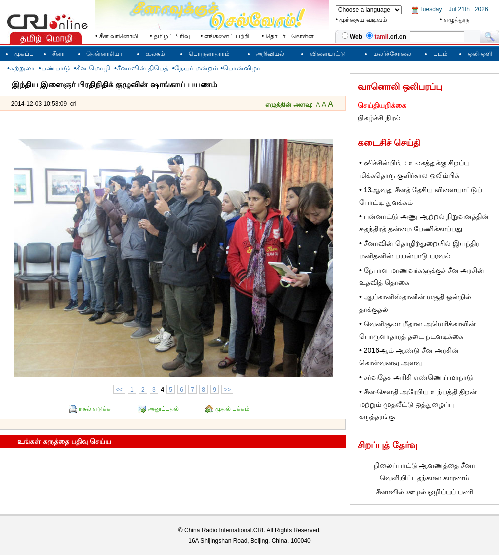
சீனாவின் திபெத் (142, 68)
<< (119, 389)
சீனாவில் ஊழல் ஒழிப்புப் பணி (425, 492)
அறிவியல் (270, 53)
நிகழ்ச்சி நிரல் (379, 118)
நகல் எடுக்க (95, 408)
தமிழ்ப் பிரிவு (172, 36)
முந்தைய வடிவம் (363, 19)
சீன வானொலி (118, 36)
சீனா (58, 53)
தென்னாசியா (104, 53)
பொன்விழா (241, 68)
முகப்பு (24, 53)
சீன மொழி (93, 68)
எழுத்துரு (456, 19)
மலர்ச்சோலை (392, 53)
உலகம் (155, 53)
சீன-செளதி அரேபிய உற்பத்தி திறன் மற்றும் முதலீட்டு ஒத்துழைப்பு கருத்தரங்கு (418, 404)
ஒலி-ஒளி (480, 53)
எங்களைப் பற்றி (226, 36)
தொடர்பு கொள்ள (290, 36)
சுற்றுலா (22, 68)
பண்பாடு (55, 68)
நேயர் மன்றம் (196, 68)
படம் (440, 53)
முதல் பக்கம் (232, 408)
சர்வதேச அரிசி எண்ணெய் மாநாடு (419, 377)
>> (227, 389)
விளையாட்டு (328, 53)
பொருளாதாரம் (209, 53)
